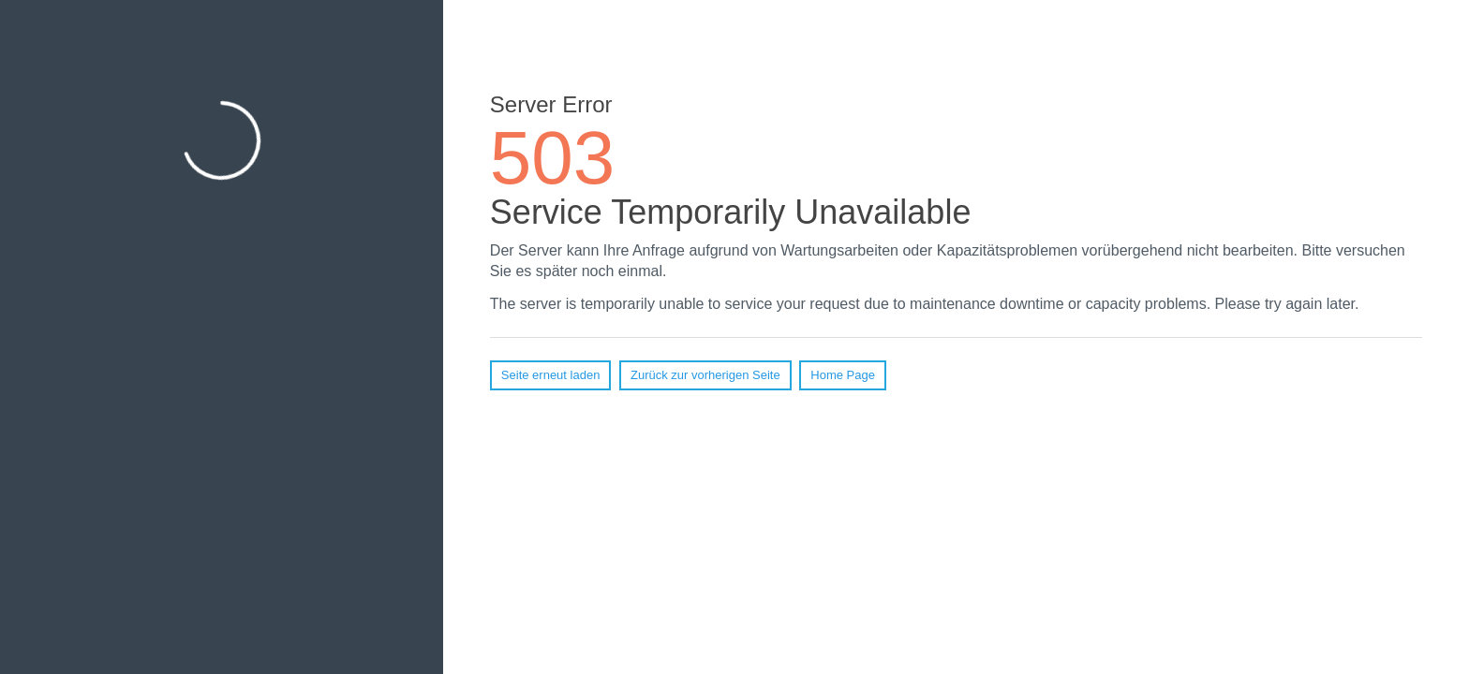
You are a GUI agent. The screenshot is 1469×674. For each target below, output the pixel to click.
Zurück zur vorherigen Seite (705, 375)
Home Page (842, 375)
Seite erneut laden (551, 375)
